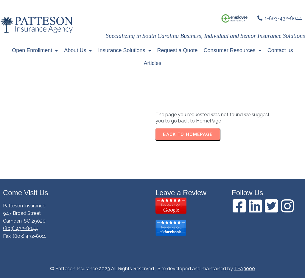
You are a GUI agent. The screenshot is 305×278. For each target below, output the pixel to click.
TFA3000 (244, 268)
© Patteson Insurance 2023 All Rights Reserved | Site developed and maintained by (142, 268)
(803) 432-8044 (20, 228)
